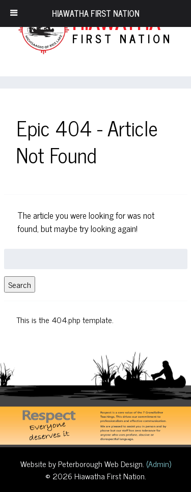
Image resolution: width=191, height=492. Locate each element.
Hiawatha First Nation (96, 13)
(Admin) (157, 463)
